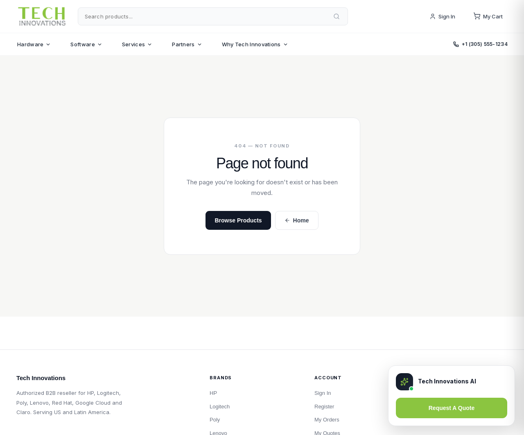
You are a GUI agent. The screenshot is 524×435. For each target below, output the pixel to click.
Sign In (442, 16)
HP (213, 393)
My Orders (326, 420)
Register (324, 406)
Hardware (34, 44)
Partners (187, 44)
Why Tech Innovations (255, 44)
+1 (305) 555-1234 (480, 44)
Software (86, 44)
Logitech (220, 406)
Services (137, 44)
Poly (215, 420)
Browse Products (238, 220)
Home (297, 220)
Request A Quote (452, 408)
